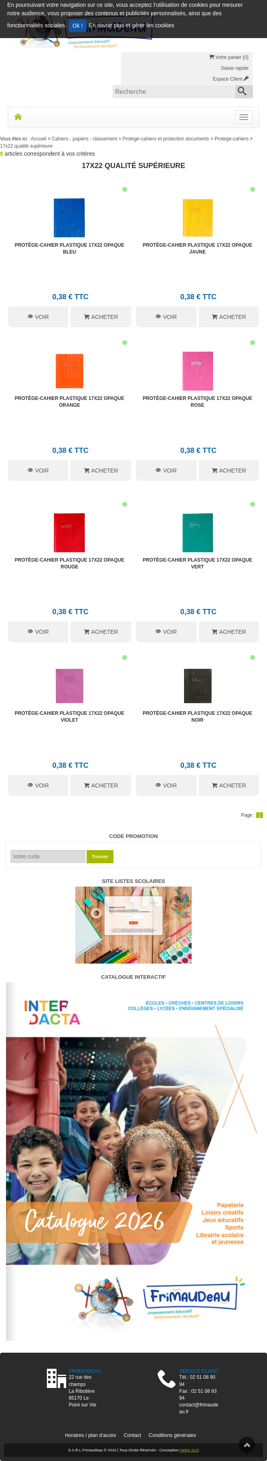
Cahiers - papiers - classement (85, 139)
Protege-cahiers (232, 139)
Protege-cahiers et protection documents (166, 139)
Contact (132, 1435)
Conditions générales (172, 1435)
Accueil (39, 139)
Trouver (100, 856)
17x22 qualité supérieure (26, 146)
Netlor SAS (189, 1450)
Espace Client (231, 79)
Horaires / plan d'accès (90, 1435)
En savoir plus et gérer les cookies (131, 25)
